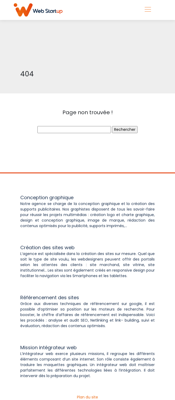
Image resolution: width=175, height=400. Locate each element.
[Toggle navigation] (147, 10)
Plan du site (87, 397)
